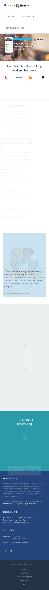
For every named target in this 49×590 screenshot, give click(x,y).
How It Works (24, 573)
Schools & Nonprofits (24, 577)
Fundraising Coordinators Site (14, 520)
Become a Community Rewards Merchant (18, 517)
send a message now (20, 542)
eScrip (5, 484)
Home (24, 569)
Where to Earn (25, 580)
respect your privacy (28, 504)
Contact (24, 584)
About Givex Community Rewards (15, 522)
